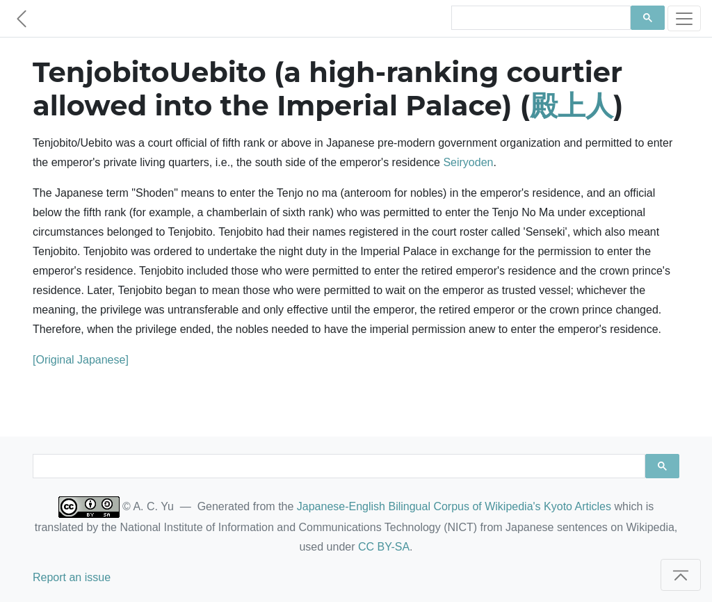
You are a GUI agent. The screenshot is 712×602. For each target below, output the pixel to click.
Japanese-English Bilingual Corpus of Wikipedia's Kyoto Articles (454, 506)
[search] (539, 18)
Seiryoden (468, 162)
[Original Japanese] (81, 360)
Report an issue (72, 577)
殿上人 (571, 105)
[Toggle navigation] (684, 18)
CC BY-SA (384, 547)
